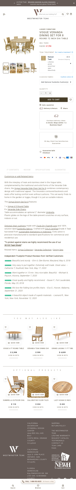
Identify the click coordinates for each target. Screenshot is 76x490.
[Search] (63, 14)
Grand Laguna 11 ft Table (62, 348)
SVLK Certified (51, 229)
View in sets (13, 355)
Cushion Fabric (46, 77)
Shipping (56, 423)
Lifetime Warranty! (61, 436)
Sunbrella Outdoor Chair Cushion (13, 400)
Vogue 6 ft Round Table (18, 206)
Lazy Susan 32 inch (62, 400)
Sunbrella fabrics (25, 229)
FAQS (54, 448)
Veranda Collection (43, 250)
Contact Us (57, 443)
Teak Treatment (46, 52)
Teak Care (56, 445)
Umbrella (50, 212)
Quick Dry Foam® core (46, 226)
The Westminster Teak (60, 432)
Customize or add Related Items (18, 176)
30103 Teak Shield (12, 245)
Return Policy (59, 426)
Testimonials (58, 441)
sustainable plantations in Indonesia (35, 232)
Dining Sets (58, 250)
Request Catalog (60, 438)
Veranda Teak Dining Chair (38, 348)
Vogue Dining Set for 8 (18, 202)
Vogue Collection (25, 250)
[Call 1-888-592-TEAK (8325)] (38, 481)
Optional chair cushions (15, 226)
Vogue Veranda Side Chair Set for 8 (30, 188)
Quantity (43, 89)
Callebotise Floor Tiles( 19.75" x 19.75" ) (38, 400)
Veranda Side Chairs (17, 209)
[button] (14, 3)
